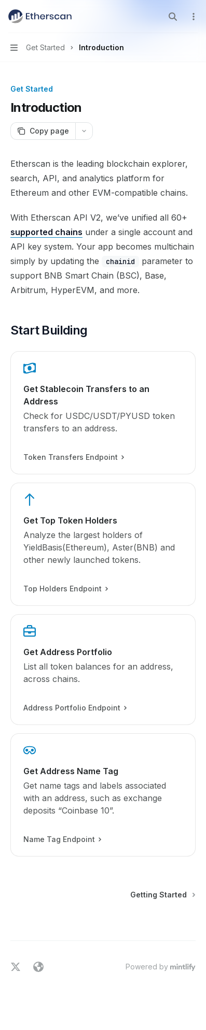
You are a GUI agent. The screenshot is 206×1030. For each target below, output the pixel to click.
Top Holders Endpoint (65, 589)
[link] (103, 412)
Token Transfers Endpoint (73, 457)
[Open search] (172, 16)
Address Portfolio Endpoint (74, 708)
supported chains (46, 232)
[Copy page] (42, 131)
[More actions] (192, 16)
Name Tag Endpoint (62, 839)
